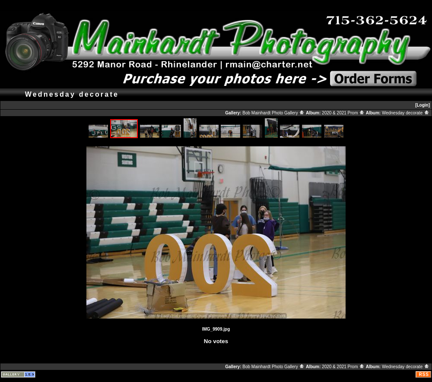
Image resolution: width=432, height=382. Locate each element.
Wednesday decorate (405, 112)
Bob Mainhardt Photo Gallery (273, 112)
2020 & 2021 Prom (343, 112)
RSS (424, 374)
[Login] (422, 105)
